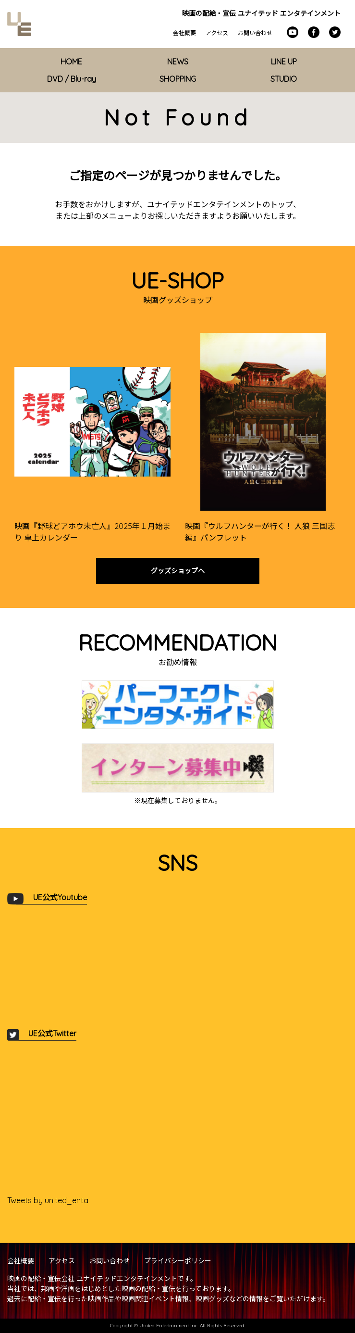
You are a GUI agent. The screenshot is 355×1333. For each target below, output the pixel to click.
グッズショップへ (178, 570)
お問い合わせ (255, 33)
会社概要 (184, 33)
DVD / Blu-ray (71, 79)
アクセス (217, 33)
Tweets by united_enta (47, 1200)
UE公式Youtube (60, 897)
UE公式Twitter (52, 1033)
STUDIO (283, 79)
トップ (281, 204)
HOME (71, 61)
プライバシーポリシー (177, 1261)
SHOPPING (177, 79)
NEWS (177, 61)
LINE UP (284, 61)
